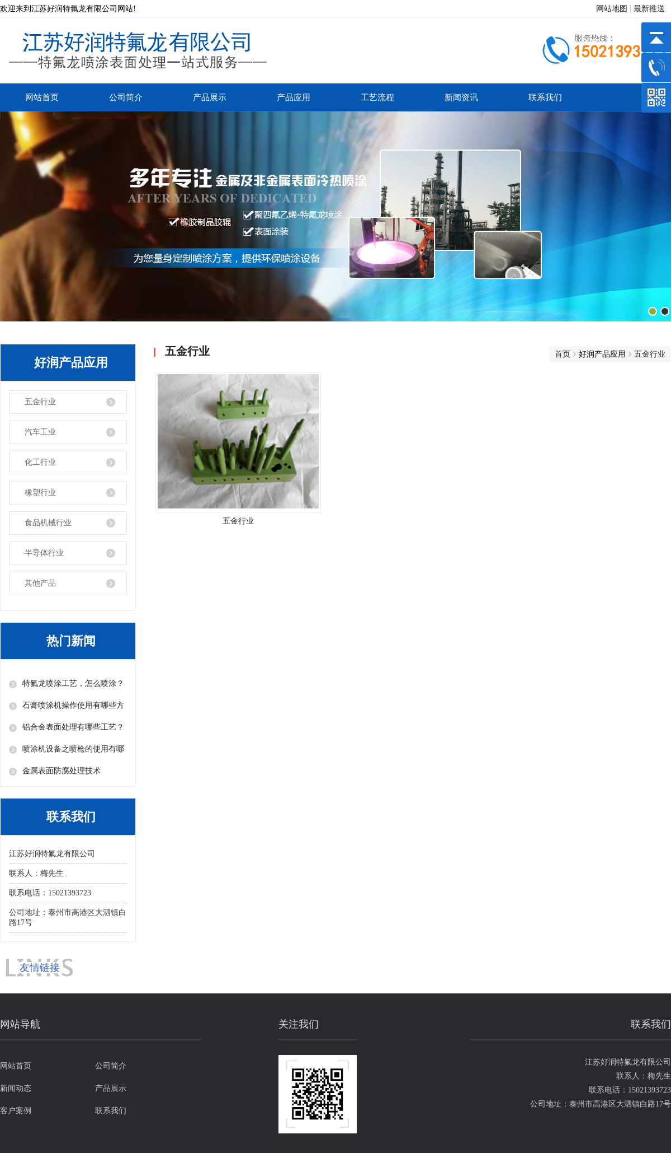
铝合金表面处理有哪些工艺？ (73, 727)
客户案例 (15, 1111)
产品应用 (293, 97)
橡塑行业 (40, 492)
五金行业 (40, 402)
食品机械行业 (48, 523)
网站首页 (42, 97)
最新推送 (649, 8)
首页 (562, 354)
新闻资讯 (461, 97)
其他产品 (40, 583)
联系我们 (545, 97)
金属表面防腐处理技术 (61, 771)
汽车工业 (40, 432)
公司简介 (126, 97)
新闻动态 (15, 1088)
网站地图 (611, 8)
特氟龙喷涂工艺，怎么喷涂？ (73, 683)
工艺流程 (377, 97)
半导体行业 (44, 553)
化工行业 (40, 462)
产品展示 (209, 97)
